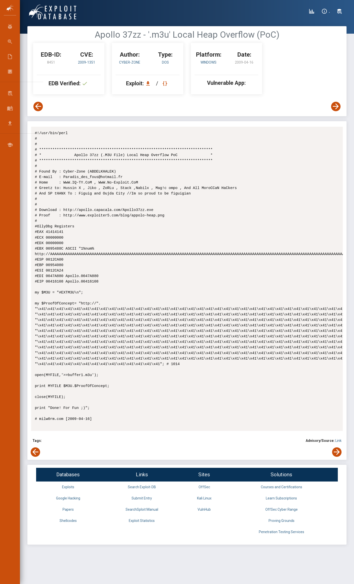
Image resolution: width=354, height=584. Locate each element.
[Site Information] (326, 12)
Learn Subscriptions (281, 498)
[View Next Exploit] (336, 106)
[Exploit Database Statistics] (312, 12)
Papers (68, 509)
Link (338, 441)
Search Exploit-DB (142, 487)
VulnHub (204, 509)
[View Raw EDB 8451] (165, 83)
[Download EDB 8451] (149, 83)
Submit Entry (142, 498)
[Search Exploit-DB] (340, 12)
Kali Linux (204, 498)
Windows (208, 62)
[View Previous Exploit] (38, 106)
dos (165, 62)
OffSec (204, 487)
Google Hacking (68, 498)
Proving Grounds (281, 521)
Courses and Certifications (281, 487)
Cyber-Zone (129, 62)
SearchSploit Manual (142, 509)
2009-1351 (86, 62)
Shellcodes (68, 521)
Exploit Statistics (142, 521)
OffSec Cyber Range (281, 509)
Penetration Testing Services (281, 532)
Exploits (68, 487)
